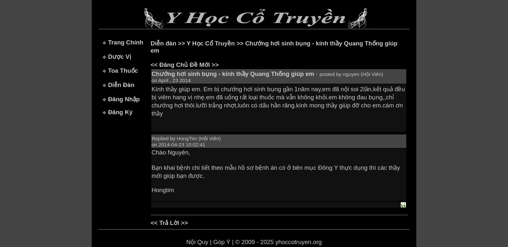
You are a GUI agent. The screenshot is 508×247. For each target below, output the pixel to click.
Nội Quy (197, 242)
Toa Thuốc (123, 70)
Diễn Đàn (121, 84)
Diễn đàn (163, 43)
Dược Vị (119, 56)
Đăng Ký (120, 112)
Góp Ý (221, 242)
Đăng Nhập (124, 99)
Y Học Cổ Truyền (211, 43)
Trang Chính (125, 42)
